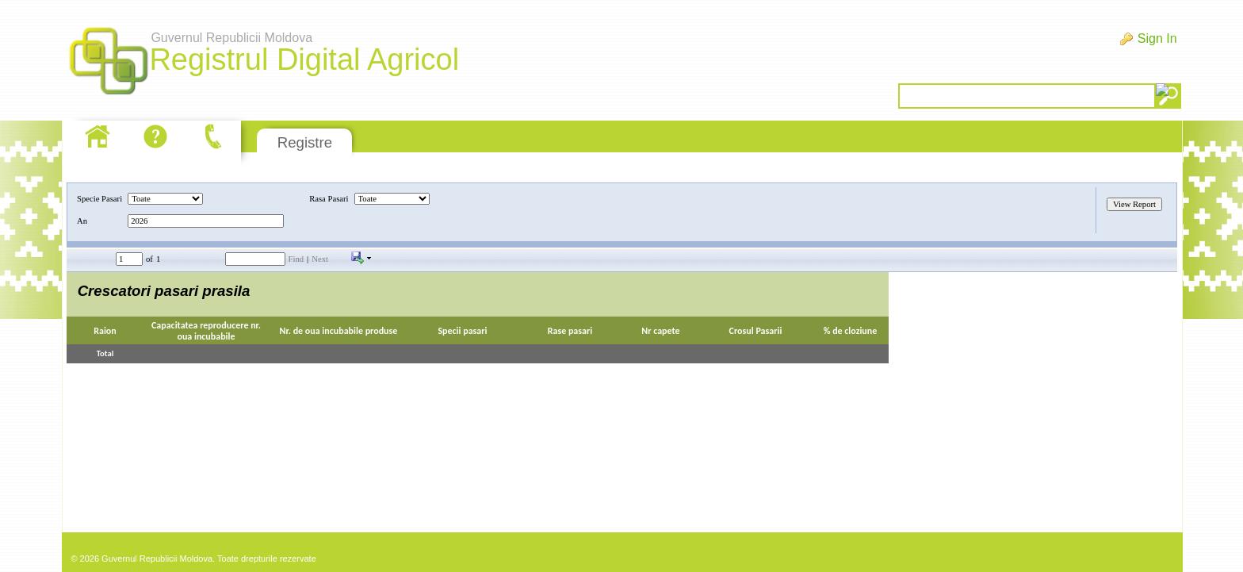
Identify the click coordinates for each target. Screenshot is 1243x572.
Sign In (1157, 38)
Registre (304, 142)
